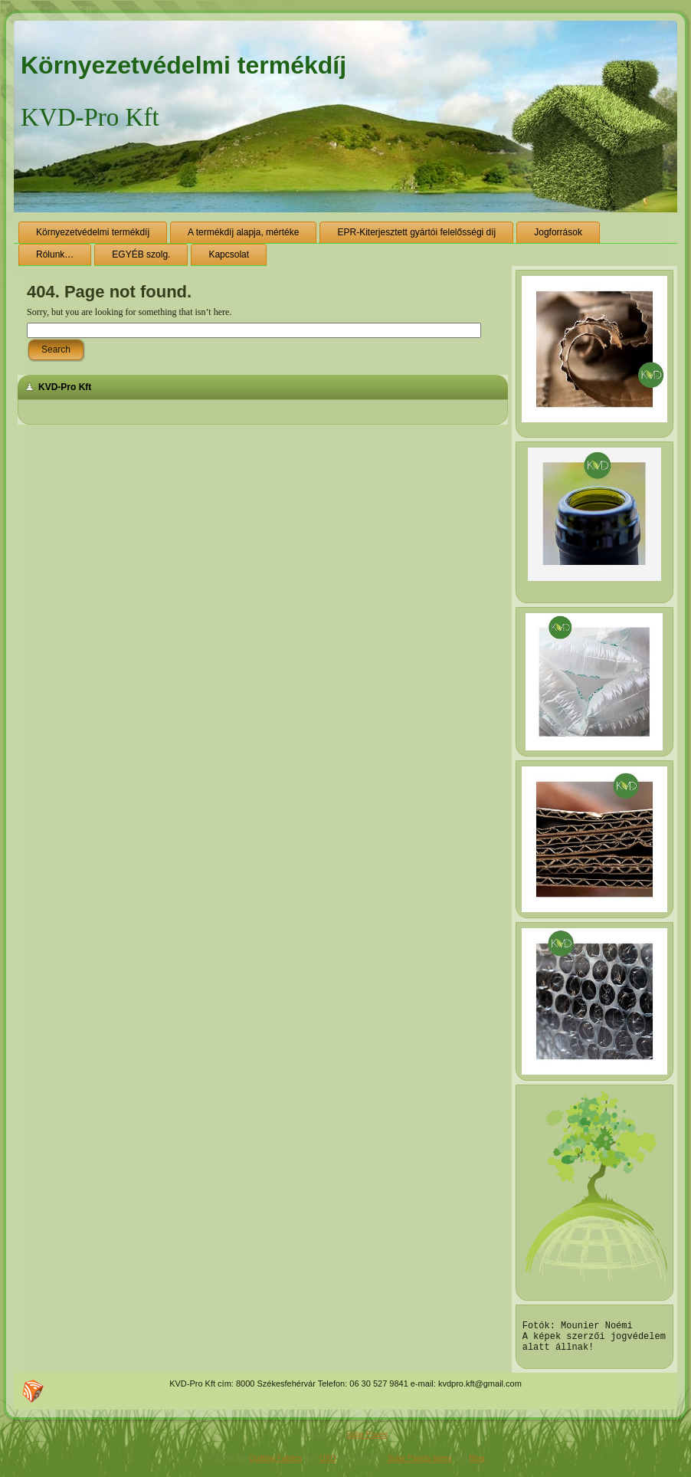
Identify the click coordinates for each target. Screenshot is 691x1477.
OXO (327, 1465)
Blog (477, 1465)
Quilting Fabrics (275, 1465)
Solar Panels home (420, 1465)
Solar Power (367, 1441)
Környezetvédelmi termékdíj (183, 65)
